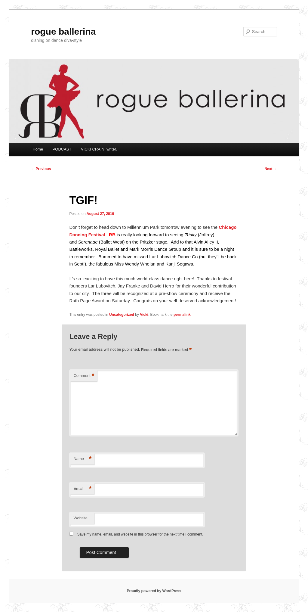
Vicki (144, 314)
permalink (182, 314)
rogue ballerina (63, 31)
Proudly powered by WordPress (154, 591)
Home (37, 149)
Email (82, 488)
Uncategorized (121, 314)
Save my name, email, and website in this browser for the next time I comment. (140, 534)
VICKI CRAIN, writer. (99, 149)
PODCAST (62, 149)
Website (80, 518)
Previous (41, 169)
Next (270, 169)
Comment (83, 375)
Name (82, 459)
